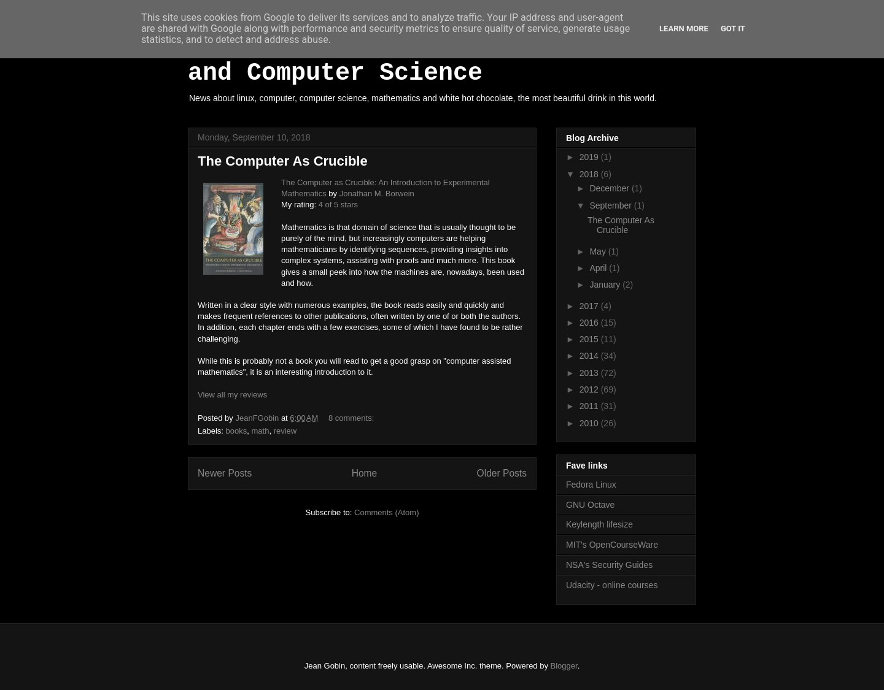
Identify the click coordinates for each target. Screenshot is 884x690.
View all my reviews (232, 394)
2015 (590, 339)
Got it (733, 28)
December (610, 188)
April (599, 268)
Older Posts (502, 473)
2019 (590, 157)
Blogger (564, 665)
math (260, 430)
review (285, 430)
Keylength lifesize (599, 524)
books (236, 430)
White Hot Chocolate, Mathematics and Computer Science (423, 59)
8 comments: (352, 418)
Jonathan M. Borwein (376, 193)
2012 (590, 389)
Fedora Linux (591, 484)
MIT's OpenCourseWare (612, 545)
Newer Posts (225, 473)
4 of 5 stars (338, 204)
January (605, 284)
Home (365, 473)
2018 (590, 174)
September (611, 205)
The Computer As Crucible (283, 161)
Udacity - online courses (611, 585)
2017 (590, 306)
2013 (590, 373)
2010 (590, 423)
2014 (590, 356)
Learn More (683, 28)
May (598, 251)
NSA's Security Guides (609, 565)
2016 (590, 323)
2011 (590, 406)
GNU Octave (590, 505)
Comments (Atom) (386, 512)
